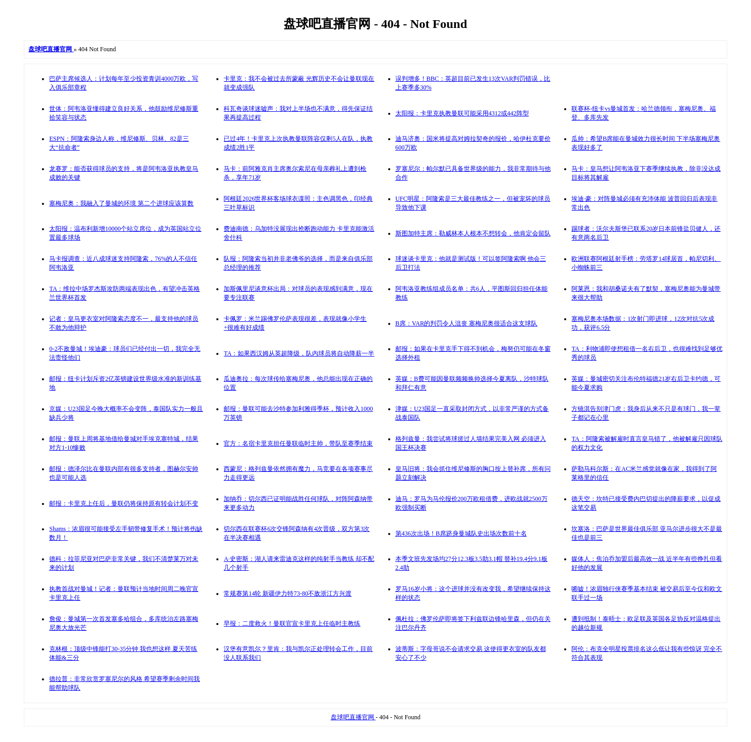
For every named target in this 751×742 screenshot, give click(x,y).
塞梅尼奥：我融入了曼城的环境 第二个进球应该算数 (121, 203)
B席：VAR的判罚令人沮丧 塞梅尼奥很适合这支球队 (466, 323)
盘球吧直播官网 (353, 717)
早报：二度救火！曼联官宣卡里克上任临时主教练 (292, 623)
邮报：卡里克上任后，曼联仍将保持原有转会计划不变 (123, 503)
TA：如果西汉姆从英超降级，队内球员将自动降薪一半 (299, 353)
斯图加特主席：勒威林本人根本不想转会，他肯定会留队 (473, 233)
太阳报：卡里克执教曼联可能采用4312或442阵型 (462, 113)
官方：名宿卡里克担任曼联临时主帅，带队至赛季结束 (298, 443)
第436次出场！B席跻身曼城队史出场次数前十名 (461, 533)
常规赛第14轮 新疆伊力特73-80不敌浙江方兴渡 (287, 593)
